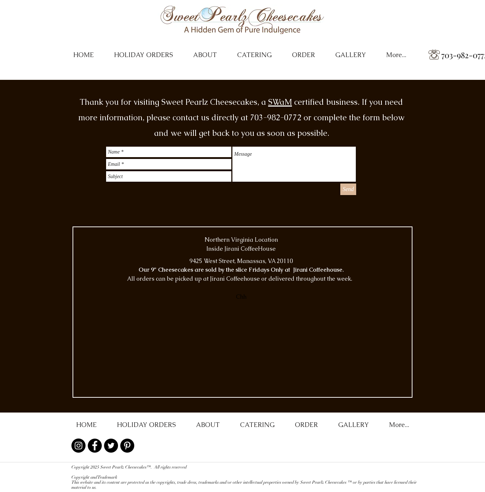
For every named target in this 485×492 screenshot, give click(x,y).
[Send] (348, 189)
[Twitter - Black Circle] (111, 446)
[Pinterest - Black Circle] (127, 446)
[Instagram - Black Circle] (78, 446)
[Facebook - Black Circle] (95, 446)
